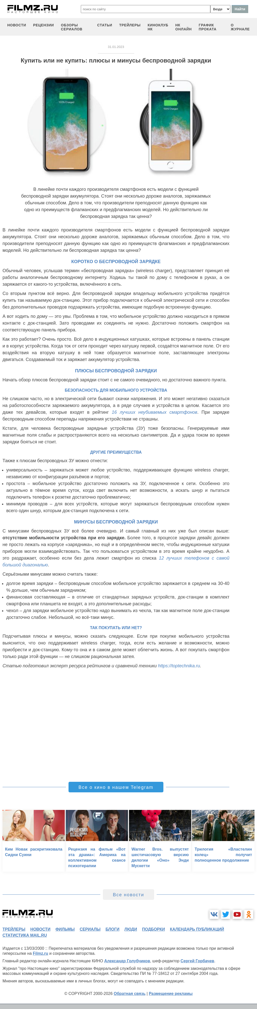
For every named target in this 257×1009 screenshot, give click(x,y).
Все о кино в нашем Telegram (116, 787)
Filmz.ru (40, 953)
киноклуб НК (158, 27)
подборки (153, 929)
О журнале (240, 27)
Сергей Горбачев (197, 961)
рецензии (43, 25)
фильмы (65, 929)
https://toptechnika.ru (179, 665)
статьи (104, 25)
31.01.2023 (116, 47)
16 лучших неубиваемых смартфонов (154, 412)
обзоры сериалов (72, 27)
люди (130, 929)
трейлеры (130, 25)
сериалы (90, 929)
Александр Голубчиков (127, 961)
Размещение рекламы (171, 993)
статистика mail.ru (25, 935)
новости (16, 25)
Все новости (128, 894)
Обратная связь (130, 993)
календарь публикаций (197, 929)
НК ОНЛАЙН (183, 27)
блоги (112, 929)
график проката (208, 27)
